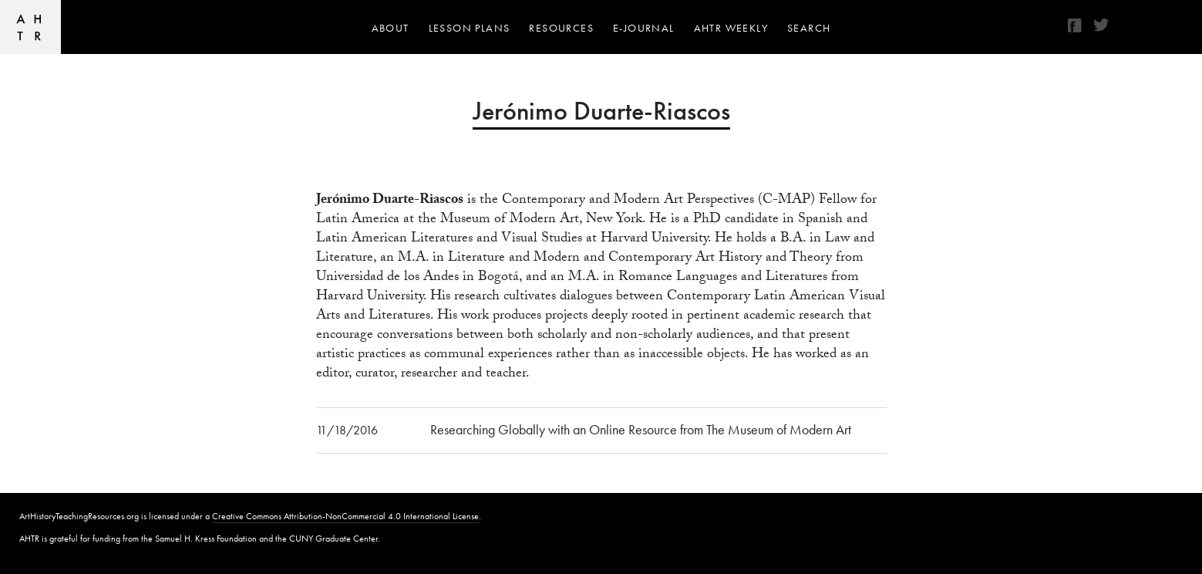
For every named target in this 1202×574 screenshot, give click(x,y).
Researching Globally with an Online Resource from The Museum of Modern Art (640, 429)
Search (808, 28)
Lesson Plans (469, 28)
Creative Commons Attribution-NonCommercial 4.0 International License (345, 516)
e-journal (644, 28)
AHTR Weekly (731, 28)
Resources (561, 28)
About (390, 28)
